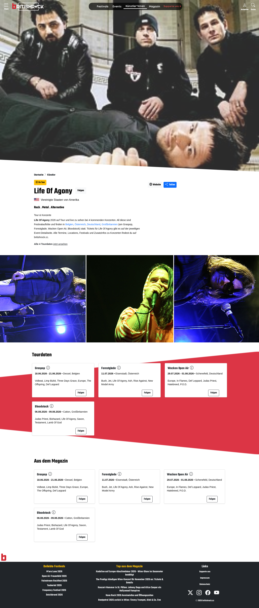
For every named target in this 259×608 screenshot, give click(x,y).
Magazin (154, 6)
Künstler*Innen (135, 6)
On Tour (40, 182)
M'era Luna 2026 (54, 572)
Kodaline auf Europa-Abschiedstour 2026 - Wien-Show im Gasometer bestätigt (129, 573)
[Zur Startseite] (3, 557)
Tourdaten (42, 355)
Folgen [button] (80, 191)
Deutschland (93, 224)
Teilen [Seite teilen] (170, 185)
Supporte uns (172, 6)
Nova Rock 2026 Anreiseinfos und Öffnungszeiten (129, 595)
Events (117, 6)
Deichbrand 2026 (54, 595)
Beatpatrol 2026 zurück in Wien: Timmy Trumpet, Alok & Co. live (129, 600)
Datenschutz (204, 584)
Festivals (102, 6)
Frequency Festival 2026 (54, 590)
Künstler (51, 175)
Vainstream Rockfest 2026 (54, 581)
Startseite (39, 175)
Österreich (80, 224)
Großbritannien (110, 224)
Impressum (205, 578)
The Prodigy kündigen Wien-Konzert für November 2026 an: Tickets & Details (129, 581)
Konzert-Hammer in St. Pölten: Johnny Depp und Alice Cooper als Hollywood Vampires (129, 589)
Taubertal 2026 (54, 585)
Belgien (69, 224)
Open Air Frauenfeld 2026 (54, 576)
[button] (103, 6)
